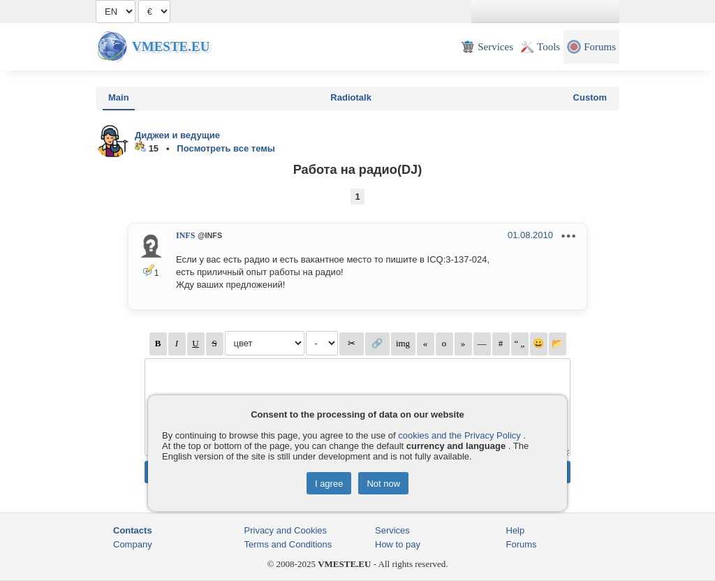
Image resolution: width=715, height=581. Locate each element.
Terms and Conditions (288, 544)
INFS (185, 235)
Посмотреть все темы (226, 148)
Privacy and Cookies (285, 530)
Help (515, 530)
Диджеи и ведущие (177, 135)
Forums (521, 544)
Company (132, 544)
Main (118, 97)
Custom (590, 97)
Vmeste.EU (170, 46)
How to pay (397, 544)
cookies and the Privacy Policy (459, 435)
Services (392, 530)
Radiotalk (350, 97)
